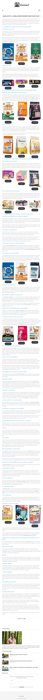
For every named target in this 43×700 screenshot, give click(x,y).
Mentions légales (21, 696)
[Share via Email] (24, 618)
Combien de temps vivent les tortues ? (19, 654)
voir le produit (8, 62)
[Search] (40, 10)
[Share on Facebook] (21, 618)
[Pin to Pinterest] (23, 618)
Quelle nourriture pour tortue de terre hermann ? (21, 660)
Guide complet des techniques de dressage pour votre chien (24, 667)
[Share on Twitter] (22, 618)
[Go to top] (21, 698)
